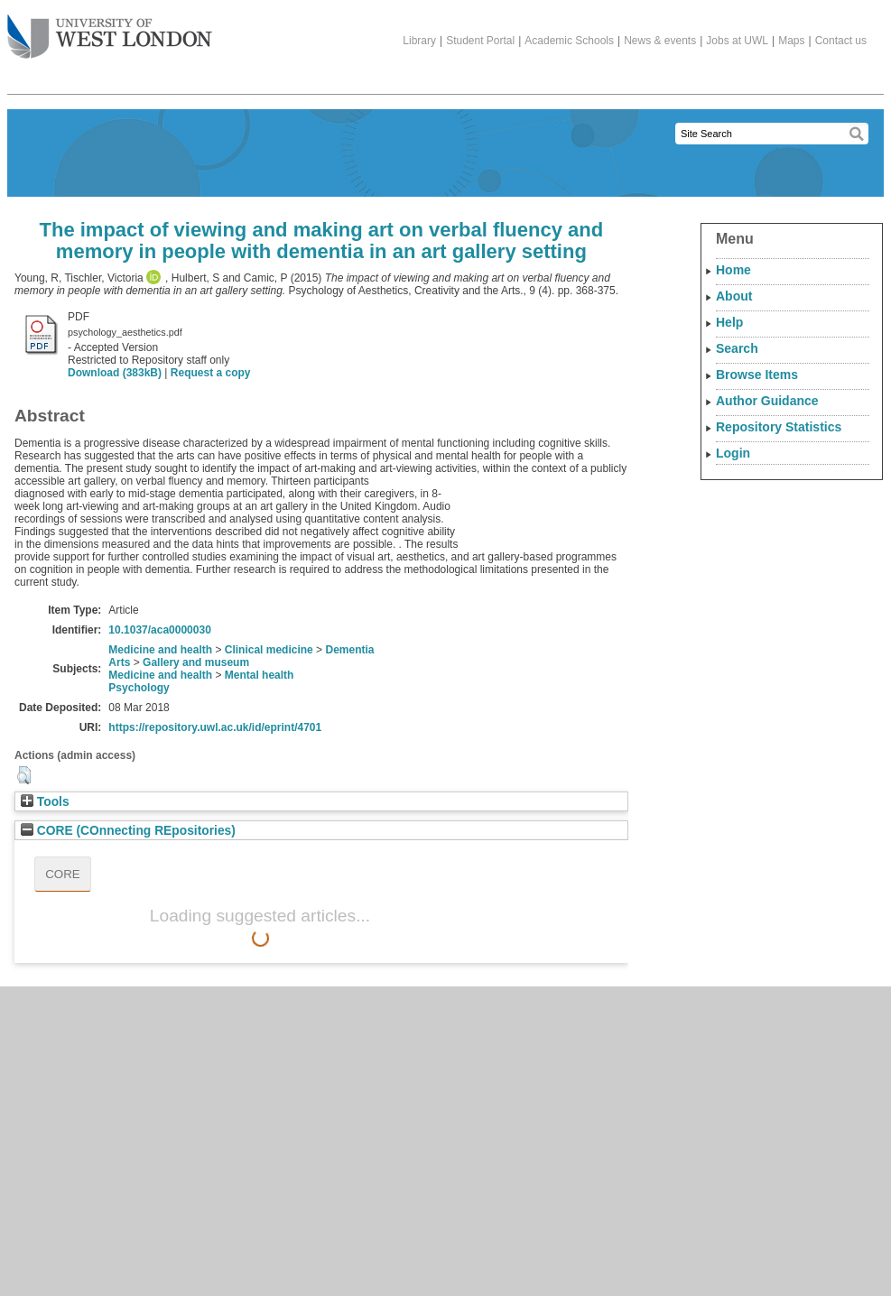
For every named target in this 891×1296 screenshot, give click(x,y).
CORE (62, 874)
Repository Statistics (778, 427)
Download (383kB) (115, 372)
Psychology (138, 687)
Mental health (259, 675)
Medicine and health (160, 649)
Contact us (841, 40)
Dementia (349, 649)
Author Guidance (767, 400)
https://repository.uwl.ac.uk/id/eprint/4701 (214, 727)
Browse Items (757, 374)
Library (419, 40)
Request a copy (211, 372)
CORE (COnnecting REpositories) (128, 831)
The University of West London (109, 29)
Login (733, 453)
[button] (24, 775)
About (734, 296)
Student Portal (480, 40)
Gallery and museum (196, 662)
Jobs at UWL (737, 40)
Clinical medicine (269, 649)
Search (737, 348)
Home (733, 270)
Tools (45, 802)
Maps (791, 40)
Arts (119, 662)
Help (729, 322)
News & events (660, 40)
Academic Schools (569, 40)
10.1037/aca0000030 (159, 630)
